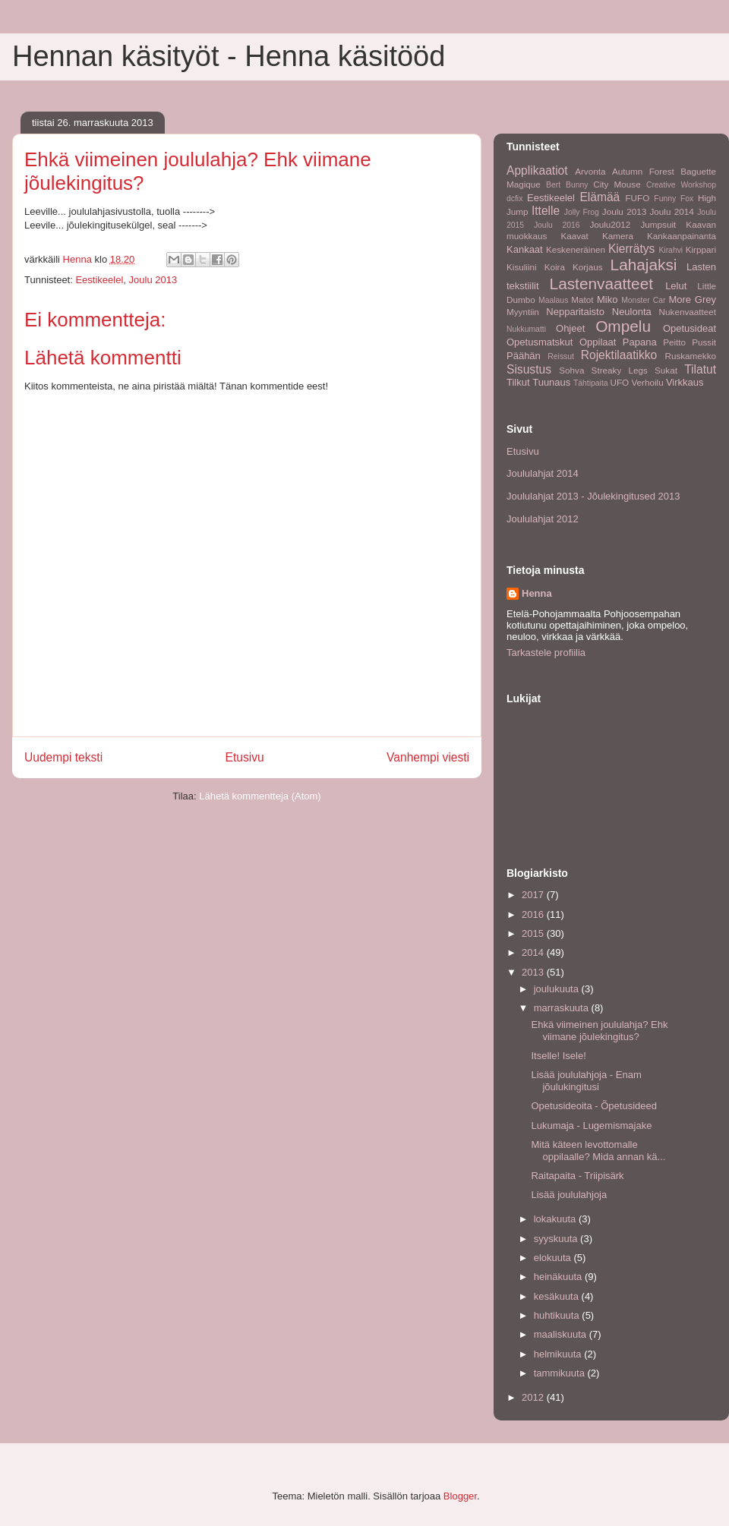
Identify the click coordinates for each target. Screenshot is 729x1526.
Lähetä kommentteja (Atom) (259, 796)
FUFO (637, 198)
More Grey (692, 299)
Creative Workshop (681, 185)
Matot (582, 299)
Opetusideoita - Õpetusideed (594, 1105)
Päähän (524, 355)
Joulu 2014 (672, 211)
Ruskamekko (690, 356)
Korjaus (588, 267)
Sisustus (529, 369)
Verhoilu (647, 382)
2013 (534, 972)
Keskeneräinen (575, 249)
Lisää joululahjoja (569, 1194)
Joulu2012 (609, 224)
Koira (554, 267)
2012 (534, 1397)
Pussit (704, 342)
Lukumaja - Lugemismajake (591, 1125)
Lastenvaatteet (601, 283)
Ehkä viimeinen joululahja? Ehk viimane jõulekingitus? (599, 1030)
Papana (640, 342)
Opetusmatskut (540, 342)
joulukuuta (558, 989)
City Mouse (616, 184)
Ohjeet (570, 328)
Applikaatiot (537, 170)
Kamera (617, 236)
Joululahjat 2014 (543, 473)
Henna (537, 593)
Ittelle (546, 210)
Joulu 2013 (153, 279)
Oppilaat (597, 342)
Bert (553, 185)
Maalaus (553, 300)
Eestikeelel (99, 279)
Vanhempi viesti (428, 757)
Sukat (666, 370)
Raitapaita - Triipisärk (577, 1175)
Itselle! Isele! (558, 1055)
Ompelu (623, 326)
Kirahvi (670, 250)
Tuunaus (551, 382)
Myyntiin (523, 312)
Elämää (599, 197)
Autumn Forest (643, 171)
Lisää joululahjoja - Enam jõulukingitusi (586, 1080)
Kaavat (574, 236)
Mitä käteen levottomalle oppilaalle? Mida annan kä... (598, 1150)
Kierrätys (631, 248)
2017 (534, 894)
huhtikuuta (558, 1315)
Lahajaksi (644, 264)
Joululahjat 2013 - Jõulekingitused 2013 (593, 496)
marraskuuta (563, 1008)
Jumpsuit (658, 224)
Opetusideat (689, 328)
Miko (607, 299)
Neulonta (632, 311)
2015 (534, 933)
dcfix (514, 198)
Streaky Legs (620, 370)
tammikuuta (561, 1373)
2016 (534, 914)
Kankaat (525, 249)
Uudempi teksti (63, 757)
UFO (619, 382)
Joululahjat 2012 (543, 519)
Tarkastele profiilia (546, 652)
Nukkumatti (526, 329)
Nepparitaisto (575, 311)
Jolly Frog (581, 212)
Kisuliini (522, 267)
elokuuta (554, 1257)
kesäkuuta (558, 1296)
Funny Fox (673, 198)
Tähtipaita (590, 383)
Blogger (460, 1496)
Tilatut (700, 369)
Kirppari (701, 249)
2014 (534, 952)
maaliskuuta (561, 1334)
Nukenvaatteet (687, 312)
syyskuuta (557, 1238)
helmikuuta (559, 1354)
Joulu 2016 (557, 225)
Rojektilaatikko (619, 354)
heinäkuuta (559, 1276)
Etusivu (245, 757)
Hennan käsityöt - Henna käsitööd (228, 56)
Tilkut (518, 382)
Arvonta (590, 171)
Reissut (561, 356)
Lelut (675, 286)
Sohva (571, 370)
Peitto (674, 342)
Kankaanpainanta (681, 236)
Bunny (577, 185)
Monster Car (643, 300)
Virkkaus (685, 382)
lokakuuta (556, 1219)
